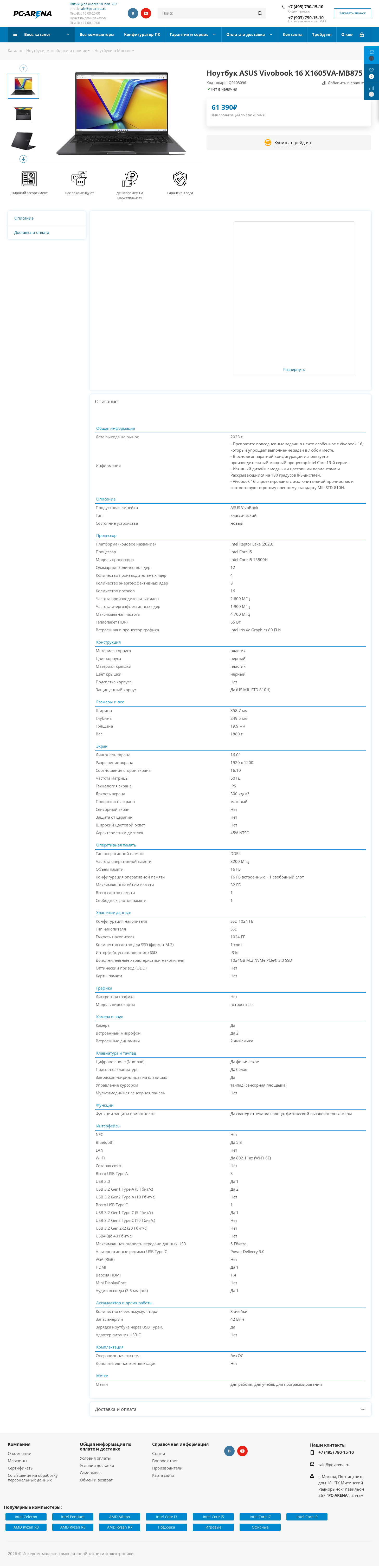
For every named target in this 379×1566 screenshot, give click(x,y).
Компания (19, 1444)
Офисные (260, 1527)
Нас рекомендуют (79, 192)
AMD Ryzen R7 (119, 1527)
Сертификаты (21, 1468)
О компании (19, 1453)
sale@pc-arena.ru (93, 8)
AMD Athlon (119, 1516)
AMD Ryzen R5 (73, 1527)
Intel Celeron (26, 1516)
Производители (167, 1468)
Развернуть (294, 369)
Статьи (158, 1453)
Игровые (213, 1527)
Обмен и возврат (96, 1479)
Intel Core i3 (166, 1516)
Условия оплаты (95, 1458)
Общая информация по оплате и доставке (105, 1446)
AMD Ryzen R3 (26, 1527)
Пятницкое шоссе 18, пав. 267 (93, 4)
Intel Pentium (73, 1516)
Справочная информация (180, 1444)
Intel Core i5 (213, 1516)
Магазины (17, 1460)
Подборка (166, 1527)
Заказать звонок (352, 13)
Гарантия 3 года (180, 192)
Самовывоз (90, 1472)
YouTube (146, 13)
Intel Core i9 (307, 1516)
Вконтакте (133, 13)
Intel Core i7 (260, 1516)
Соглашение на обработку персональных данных (33, 1477)
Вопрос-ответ (165, 1460)
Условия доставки (97, 1465)
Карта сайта (163, 1475)
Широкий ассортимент (29, 192)
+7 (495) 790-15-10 (305, 7)
